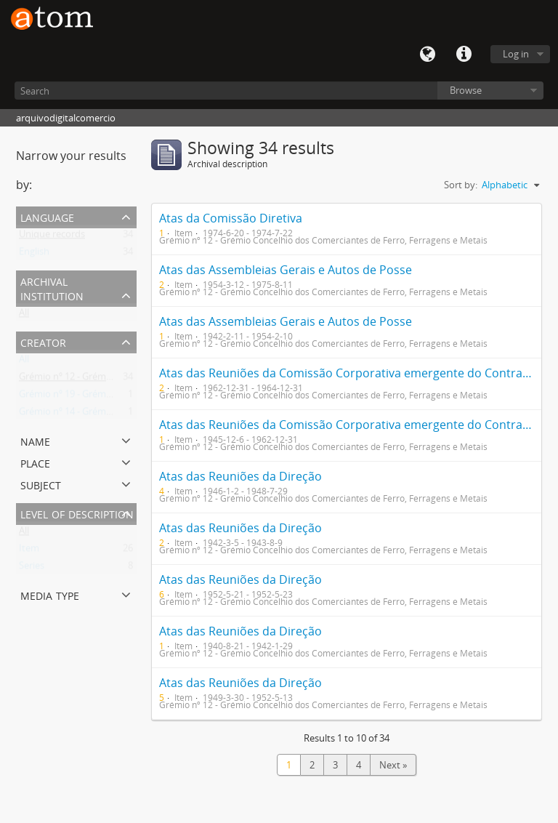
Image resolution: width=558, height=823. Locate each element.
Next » (393, 764)
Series (31, 568)
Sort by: (460, 184)
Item (29, 551)
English (34, 254)
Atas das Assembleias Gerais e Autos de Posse (285, 270)
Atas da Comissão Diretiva (230, 218)
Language (427, 54)
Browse (466, 90)
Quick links (463, 54)
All (24, 315)
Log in (516, 53)
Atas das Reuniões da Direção (240, 476)
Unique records (52, 237)
